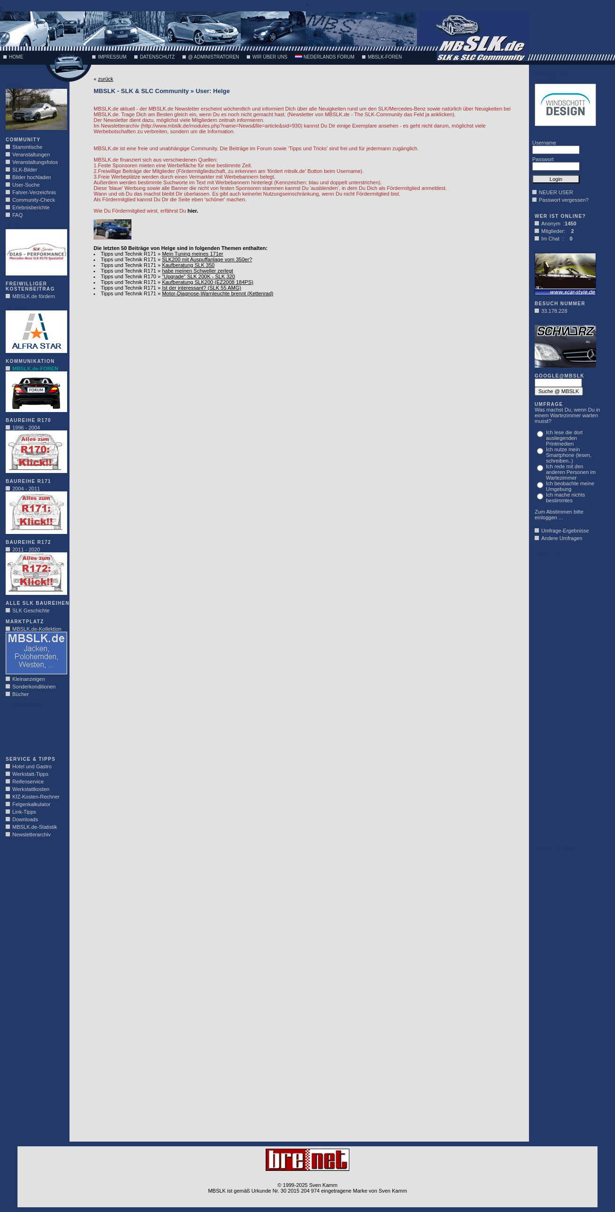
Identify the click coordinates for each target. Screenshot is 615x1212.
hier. (193, 211)
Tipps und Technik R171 (128, 254)
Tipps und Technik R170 (128, 276)
